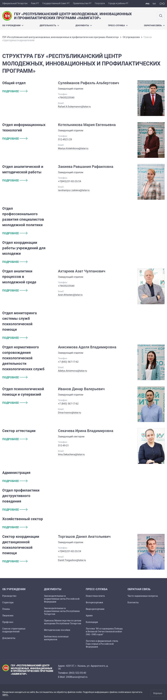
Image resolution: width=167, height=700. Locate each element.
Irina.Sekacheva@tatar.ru (71, 454)
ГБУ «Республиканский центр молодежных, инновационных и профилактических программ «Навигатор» (60, 37)
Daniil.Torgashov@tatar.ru (72, 560)
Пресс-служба (118, 25)
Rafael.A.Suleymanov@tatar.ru (74, 106)
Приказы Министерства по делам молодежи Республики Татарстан (62, 622)
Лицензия (7, 615)
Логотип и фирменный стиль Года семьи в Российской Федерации (102, 643)
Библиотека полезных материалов (56, 638)
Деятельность (49, 25)
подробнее (14, 91)
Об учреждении (12, 25)
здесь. (5, 694)
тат (154, 4)
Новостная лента (95, 595)
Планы (6, 608)
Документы (83, 25)
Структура (8, 602)
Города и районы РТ (118, 3)
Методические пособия (57, 629)
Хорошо (157, 693)
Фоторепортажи (94, 602)
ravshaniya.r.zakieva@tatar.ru (74, 190)
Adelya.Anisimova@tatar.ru (72, 370)
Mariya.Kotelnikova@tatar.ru (73, 148)
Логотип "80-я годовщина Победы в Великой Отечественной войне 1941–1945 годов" (104, 631)
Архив (89, 615)
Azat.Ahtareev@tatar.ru (70, 294)
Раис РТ (35, 3)
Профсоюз (7, 622)
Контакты (133, 602)
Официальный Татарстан (14, 3)
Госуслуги (100, 3)
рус (148, 4)
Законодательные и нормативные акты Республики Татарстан (62, 611)
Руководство (9, 595)
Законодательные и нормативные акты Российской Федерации (62, 598)
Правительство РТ (82, 3)
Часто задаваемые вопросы (143, 595)
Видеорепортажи (95, 608)
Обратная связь (154, 25)
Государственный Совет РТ (56, 3)
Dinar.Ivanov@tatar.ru (69, 412)
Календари (92, 622)
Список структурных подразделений (13, 630)
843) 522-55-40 (78, 672)
